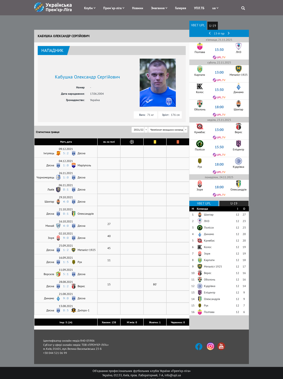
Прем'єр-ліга (112, 8)
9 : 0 (66, 238)
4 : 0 (66, 201)
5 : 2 (66, 153)
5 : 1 (66, 274)
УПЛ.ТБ (199, 8)
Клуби (88, 8)
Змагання (158, 8)
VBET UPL (198, 25)
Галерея (180, 8)
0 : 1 (66, 189)
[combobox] (139, 130)
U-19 (212, 26)
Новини (137, 8)
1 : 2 (66, 250)
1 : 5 (66, 262)
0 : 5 (66, 310)
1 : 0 (66, 165)
